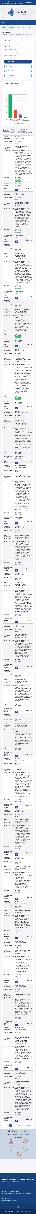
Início (3, 27)
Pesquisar (10, 61)
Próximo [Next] (28, 1125)
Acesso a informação (13, 27)
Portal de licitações (26, 27)
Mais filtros (10, 71)
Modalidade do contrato (12, 47)
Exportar (10, 76)
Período (7, 40)
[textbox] (18, 50)
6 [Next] (22, 1125)
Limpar (9, 66)
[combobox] (18, 50)
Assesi (11, 1211)
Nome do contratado (11, 53)
